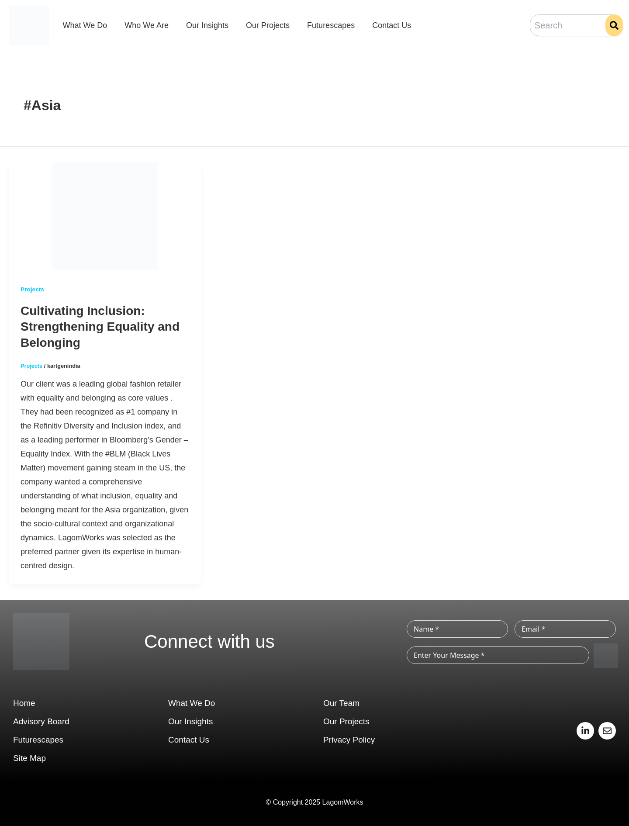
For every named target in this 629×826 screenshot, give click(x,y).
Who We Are (146, 25)
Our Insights (207, 25)
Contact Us (391, 25)
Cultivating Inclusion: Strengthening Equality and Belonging (100, 326)
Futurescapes (331, 25)
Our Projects (268, 25)
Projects (33, 289)
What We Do (85, 25)
